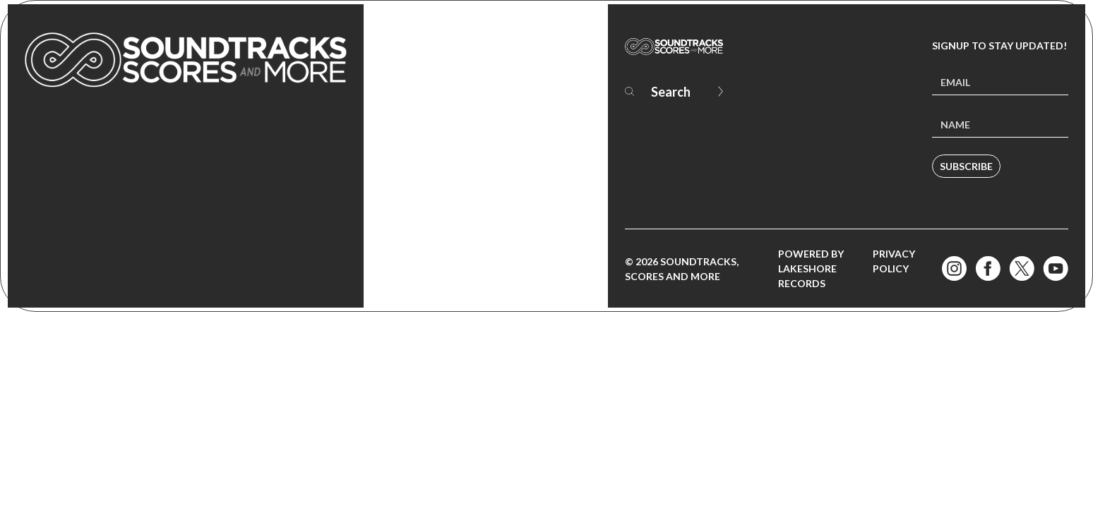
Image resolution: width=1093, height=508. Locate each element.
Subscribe (966, 166)
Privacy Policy (894, 261)
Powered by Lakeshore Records (811, 268)
